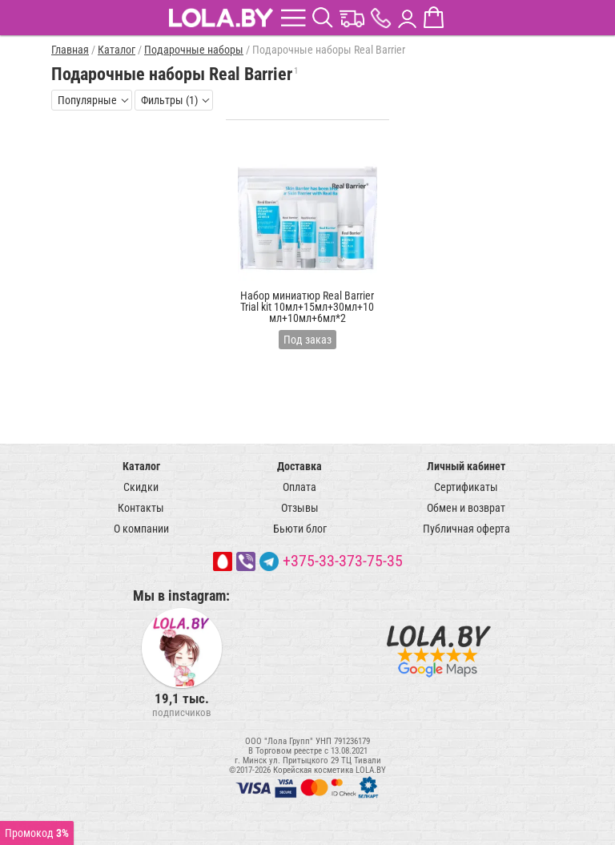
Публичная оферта (466, 528)
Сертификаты (466, 487)
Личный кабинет (466, 466)
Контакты (141, 507)
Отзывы (300, 507)
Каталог (141, 466)
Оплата (299, 487)
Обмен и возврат (466, 507)
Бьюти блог (300, 528)
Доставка (299, 466)
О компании (141, 528)
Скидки (141, 487)
